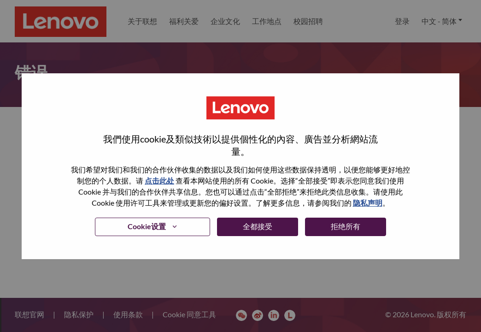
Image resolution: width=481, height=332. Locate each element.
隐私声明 (367, 202)
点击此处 (159, 180)
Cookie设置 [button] (147, 226)
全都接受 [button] (257, 226)
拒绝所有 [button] (345, 226)
